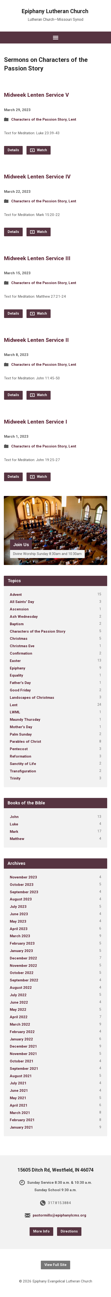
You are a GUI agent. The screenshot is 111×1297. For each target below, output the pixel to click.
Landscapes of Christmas (32, 697)
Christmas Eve (22, 646)
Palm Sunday (21, 734)
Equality (16, 675)
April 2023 (18, 929)
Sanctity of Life (23, 764)
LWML (15, 712)
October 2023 (21, 885)
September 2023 (24, 892)
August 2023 (21, 899)
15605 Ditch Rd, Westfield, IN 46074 (55, 1170)
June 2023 (19, 914)
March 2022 (20, 1024)
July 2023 (18, 906)
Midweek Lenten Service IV (37, 176)
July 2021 (18, 1083)
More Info (41, 1231)
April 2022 (18, 1017)
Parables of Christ (25, 741)
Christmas (18, 638)
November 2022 (23, 965)
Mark (14, 831)
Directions (69, 1231)
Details (13, 150)
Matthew (17, 839)
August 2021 (21, 1076)
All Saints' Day (22, 602)
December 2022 (23, 958)
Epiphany (17, 668)
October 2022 (21, 973)
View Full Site (55, 1265)
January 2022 (21, 1039)
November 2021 (23, 1054)
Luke (14, 824)
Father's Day (20, 683)
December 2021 (23, 1046)
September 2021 (24, 1068)
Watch (38, 150)
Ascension (19, 609)
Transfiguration (23, 771)
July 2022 (18, 995)
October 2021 (21, 1061)
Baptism (17, 624)
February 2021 (22, 1120)
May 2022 (18, 1009)
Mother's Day (21, 727)
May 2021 (18, 1098)
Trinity (15, 778)
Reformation (20, 756)
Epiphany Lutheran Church (55, 11)
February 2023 (22, 943)
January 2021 (21, 1127)
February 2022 (22, 1032)
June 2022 (19, 1002)
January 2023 (21, 951)
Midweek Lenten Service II (36, 340)
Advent (16, 594)
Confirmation (21, 653)
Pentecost (19, 749)
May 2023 (18, 921)
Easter (15, 661)
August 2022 (21, 987)
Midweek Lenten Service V (36, 95)
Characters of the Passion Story (39, 119)
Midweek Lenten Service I (35, 422)
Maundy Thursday (25, 719)
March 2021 (20, 1113)
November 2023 (23, 877)
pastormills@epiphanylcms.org (59, 1215)
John (14, 817)
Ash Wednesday (24, 616)
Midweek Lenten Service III (37, 258)
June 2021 (19, 1090)
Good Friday (20, 690)
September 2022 (24, 980)
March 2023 (20, 936)
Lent (72, 119)
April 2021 (18, 1105)
